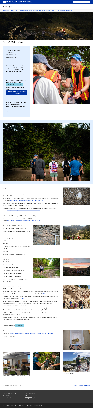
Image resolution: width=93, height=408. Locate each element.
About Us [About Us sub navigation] (6, 10)
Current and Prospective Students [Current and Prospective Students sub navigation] (28, 10)
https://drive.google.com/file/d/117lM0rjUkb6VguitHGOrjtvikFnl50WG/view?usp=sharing (31, 333)
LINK (43, 293)
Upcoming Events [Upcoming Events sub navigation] (44, 10)
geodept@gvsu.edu (29, 398)
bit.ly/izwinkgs (19, 325)
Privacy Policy (21, 405)
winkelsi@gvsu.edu (11, 57)
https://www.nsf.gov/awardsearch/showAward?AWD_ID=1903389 (23, 220)
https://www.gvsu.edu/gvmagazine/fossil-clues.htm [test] (17, 92)
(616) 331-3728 (28, 395)
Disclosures (29, 405)
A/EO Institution (9, 405)
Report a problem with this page (82, 385)
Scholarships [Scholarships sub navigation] (61, 10)
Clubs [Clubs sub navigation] (53, 10)
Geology (7, 6)
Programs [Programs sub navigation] (14, 10)
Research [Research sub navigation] (69, 10)
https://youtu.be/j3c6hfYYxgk (14, 84)
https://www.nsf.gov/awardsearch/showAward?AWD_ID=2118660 (23, 210)
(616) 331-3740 (28, 397)
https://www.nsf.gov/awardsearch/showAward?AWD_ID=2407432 (26, 200)
